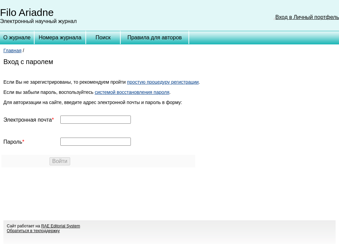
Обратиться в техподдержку (33, 230)
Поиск (103, 37)
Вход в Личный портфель (307, 17)
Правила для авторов (154, 37)
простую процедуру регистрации (163, 82)
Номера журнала (60, 37)
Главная (12, 50)
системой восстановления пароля (132, 92)
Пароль (12, 142)
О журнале (17, 37)
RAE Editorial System (60, 226)
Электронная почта (27, 120)
